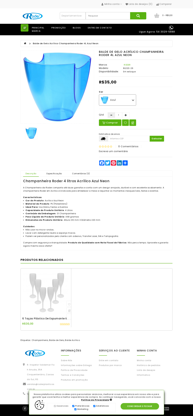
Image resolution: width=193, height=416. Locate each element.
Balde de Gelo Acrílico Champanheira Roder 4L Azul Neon (65, 43)
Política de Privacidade (74, 370)
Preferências (82, 406)
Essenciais (62, 406)
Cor (101, 91)
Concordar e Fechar (140, 406)
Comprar (110, 122)
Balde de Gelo (56, 340)
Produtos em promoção (74, 379)
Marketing (82, 409)
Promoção (58, 27)
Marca (36, 31)
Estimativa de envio (109, 134)
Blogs (77, 27)
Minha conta (144, 360)
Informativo (143, 375)
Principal (38, 27)
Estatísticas (102, 406)
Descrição (31, 173)
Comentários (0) (81, 173)
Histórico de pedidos (149, 365)
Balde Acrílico (72, 340)
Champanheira (40, 340)
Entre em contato (100, 27)
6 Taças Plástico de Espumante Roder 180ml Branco (57, 318)
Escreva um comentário (113, 151)
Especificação (54, 173)
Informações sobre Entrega (76, 365)
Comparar (164, 4)
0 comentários (128, 146)
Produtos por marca (110, 365)
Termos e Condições (72, 375)
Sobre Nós (66, 360)
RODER (127, 64)
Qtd (101, 114)
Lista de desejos (146, 370)
